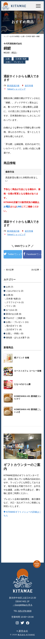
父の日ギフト (12, 329)
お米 (8, 287)
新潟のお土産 (12, 314)
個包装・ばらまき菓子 (16, 337)
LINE (19, 206)
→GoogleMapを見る (22, 605)
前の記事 (9, 270)
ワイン (9, 306)
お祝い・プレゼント (14, 62)
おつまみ (10, 310)
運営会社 (22, 631)
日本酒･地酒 (21, 59)
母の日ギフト (12, 326)
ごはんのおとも (13, 291)
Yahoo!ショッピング (16, 89)
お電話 (7, 206)
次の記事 (36, 270)
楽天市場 (29, 86)
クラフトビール (13, 302)
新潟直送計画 (13, 86)
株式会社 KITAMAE (26, 635)
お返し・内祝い (13, 333)
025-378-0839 (24, 611)
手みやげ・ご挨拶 (14, 318)
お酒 (8, 59)
